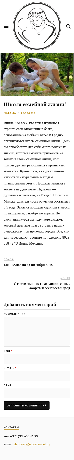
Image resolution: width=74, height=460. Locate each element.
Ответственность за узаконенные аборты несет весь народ (42, 285)
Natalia (10, 112)
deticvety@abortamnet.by (32, 444)
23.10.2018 (28, 112)
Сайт (7, 385)
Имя (8, 351)
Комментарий (15, 314)
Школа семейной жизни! (35, 104)
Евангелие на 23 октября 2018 (28, 264)
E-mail (10, 368)
